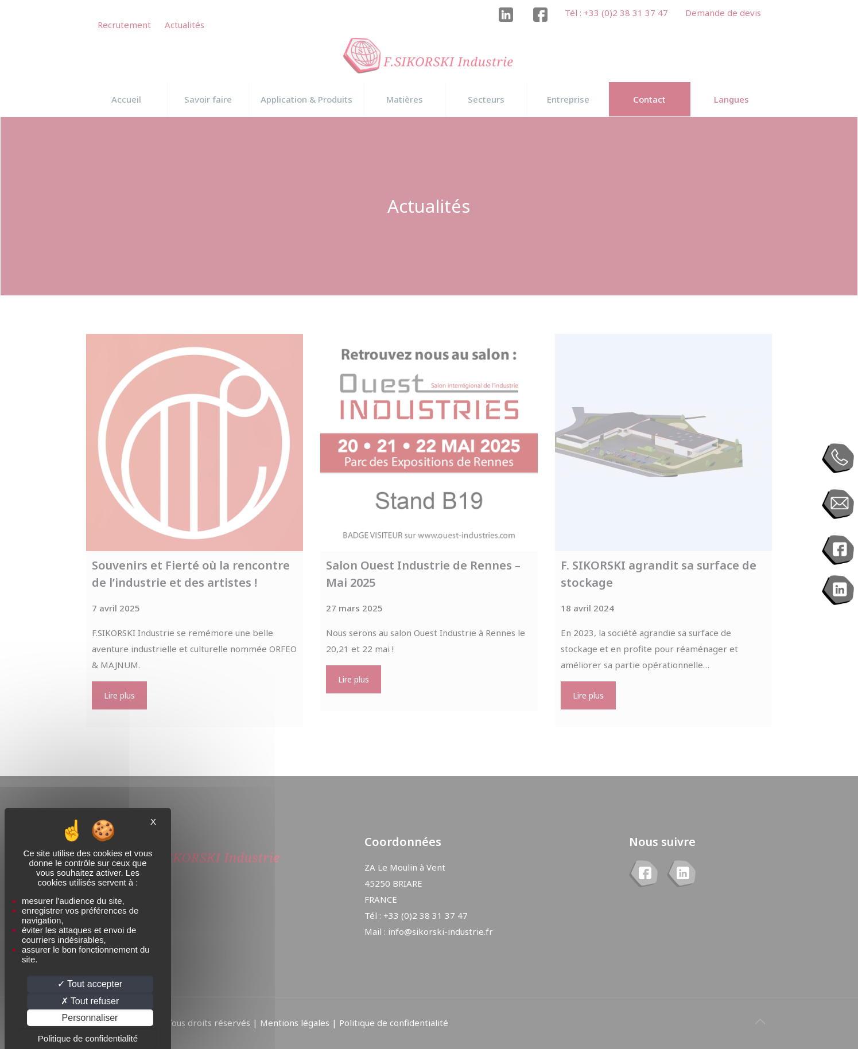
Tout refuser (90, 1001)
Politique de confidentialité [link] (88, 1038)
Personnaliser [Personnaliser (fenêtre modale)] (90, 1018)
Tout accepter (89, 984)
